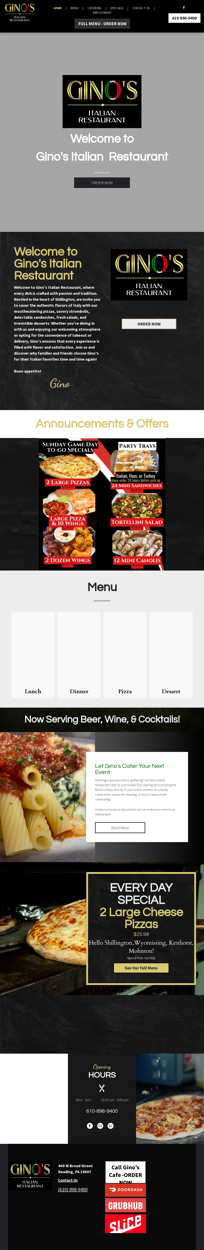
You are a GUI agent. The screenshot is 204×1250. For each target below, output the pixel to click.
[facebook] (183, 8)
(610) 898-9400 (73, 1189)
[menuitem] (58, 8)
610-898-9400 (102, 1111)
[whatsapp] (111, 1126)
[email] (100, 1126)
